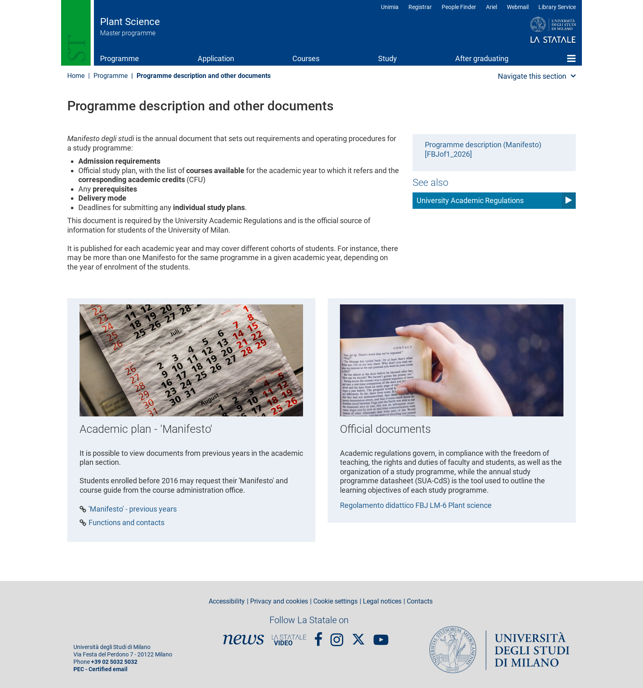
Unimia (390, 7)
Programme (119, 58)
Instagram (337, 636)
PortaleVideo (289, 640)
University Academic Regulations (470, 200)
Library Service (557, 7)
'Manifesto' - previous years (133, 509)
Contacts (420, 601)
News (243, 640)
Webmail (518, 7)
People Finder (459, 7)
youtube (381, 636)
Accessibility (227, 601)
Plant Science (130, 21)
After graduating (481, 58)
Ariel (491, 7)
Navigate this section (532, 76)
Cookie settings (335, 601)
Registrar (420, 7)
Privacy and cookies (279, 601)
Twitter (358, 635)
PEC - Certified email (100, 669)
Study (387, 58)
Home (571, 58)
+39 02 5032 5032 (114, 661)
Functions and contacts (126, 523)
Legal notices (382, 601)
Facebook (318, 636)
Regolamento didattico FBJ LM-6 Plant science (416, 505)
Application (216, 58)
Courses (305, 58)
